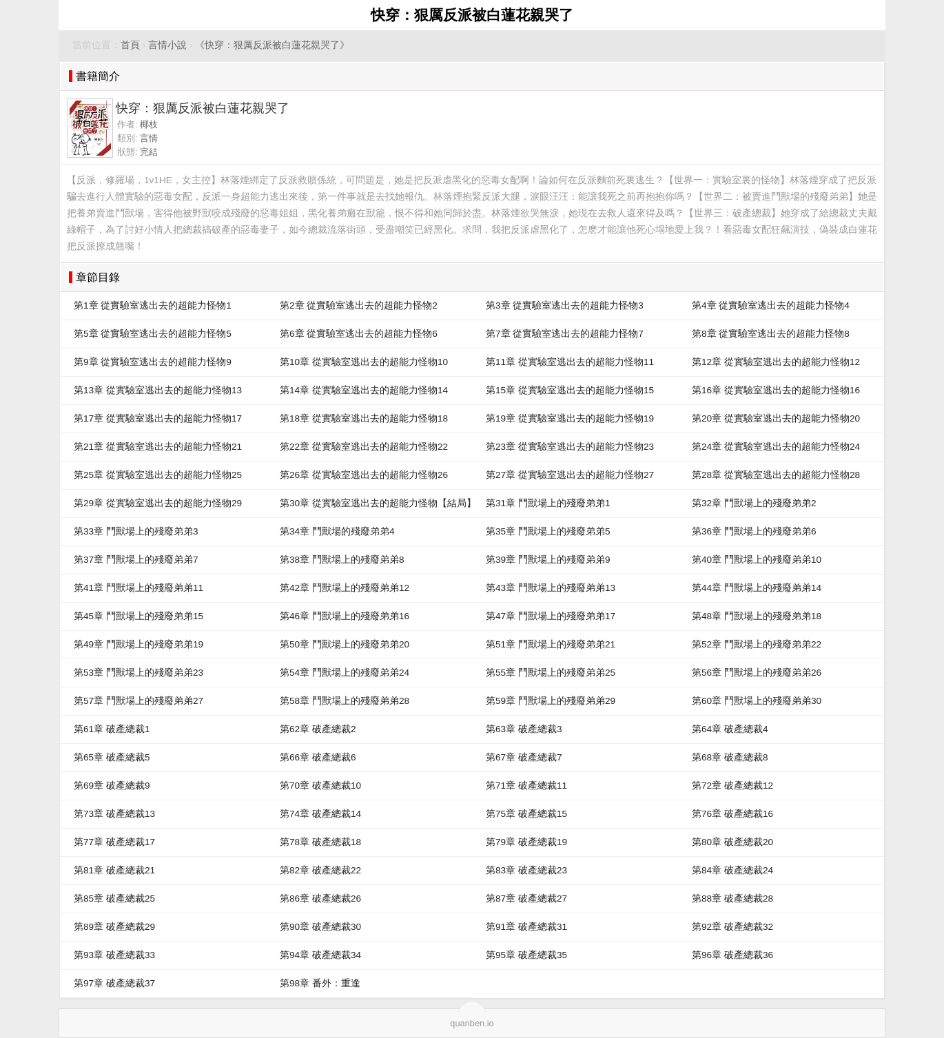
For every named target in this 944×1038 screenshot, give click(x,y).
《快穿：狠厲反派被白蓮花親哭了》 (272, 45)
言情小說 (167, 45)
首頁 (130, 45)
